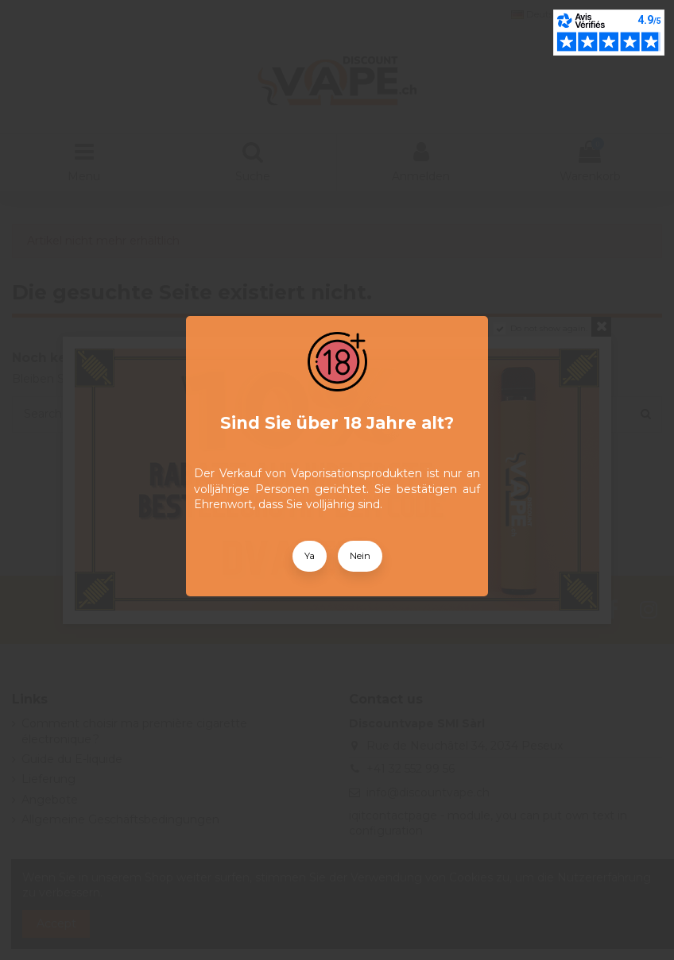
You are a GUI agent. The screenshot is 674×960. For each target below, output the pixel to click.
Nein (360, 555)
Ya (309, 555)
